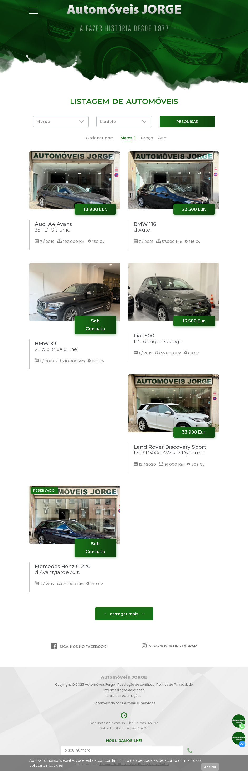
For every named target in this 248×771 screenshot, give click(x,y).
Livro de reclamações (124, 696)
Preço (147, 137)
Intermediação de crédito (124, 690)
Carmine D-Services (138, 703)
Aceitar (210, 767)
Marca (128, 138)
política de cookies (46, 765)
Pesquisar (187, 121)
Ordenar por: (99, 137)
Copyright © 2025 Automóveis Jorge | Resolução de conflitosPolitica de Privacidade (124, 685)
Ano (162, 137)
